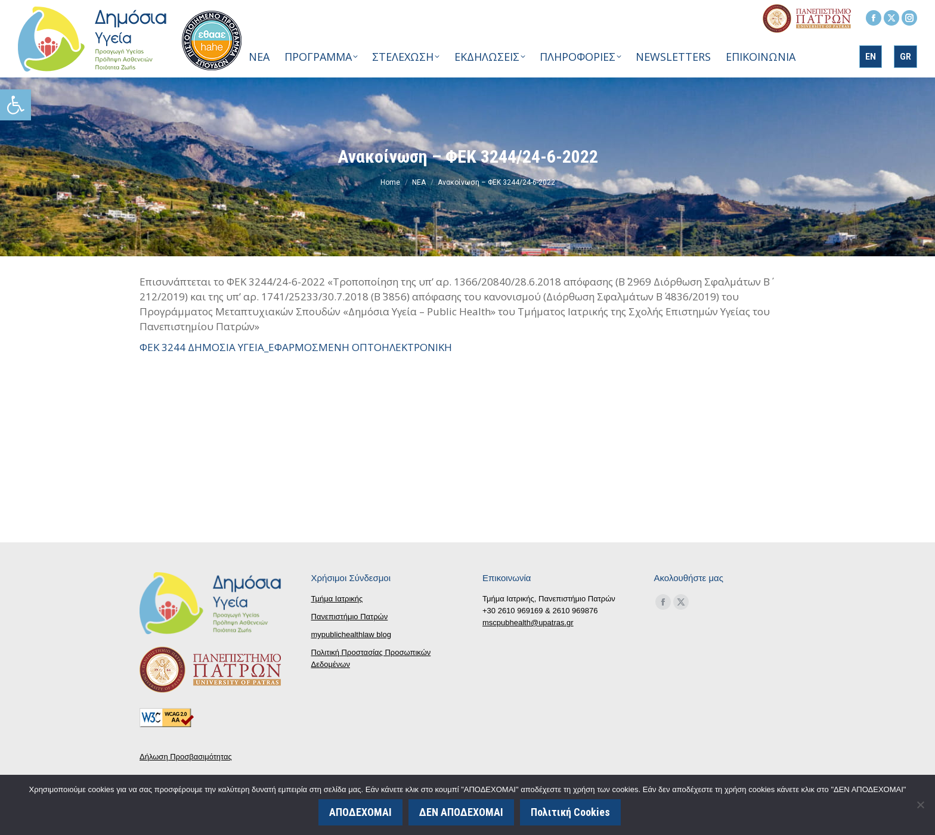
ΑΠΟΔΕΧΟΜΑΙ (361, 812)
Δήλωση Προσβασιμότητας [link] (186, 756)
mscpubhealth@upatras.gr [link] (528, 622)
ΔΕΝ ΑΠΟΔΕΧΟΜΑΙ (462, 812)
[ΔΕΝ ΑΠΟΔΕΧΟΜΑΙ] (920, 805)
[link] (15, 104)
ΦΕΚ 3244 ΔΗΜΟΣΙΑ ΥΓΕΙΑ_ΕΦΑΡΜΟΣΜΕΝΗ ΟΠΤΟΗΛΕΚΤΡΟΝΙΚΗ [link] (296, 347)
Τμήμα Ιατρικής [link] (337, 598)
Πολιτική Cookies (571, 812)
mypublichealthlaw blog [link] (351, 634)
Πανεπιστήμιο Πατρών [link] (349, 616)
